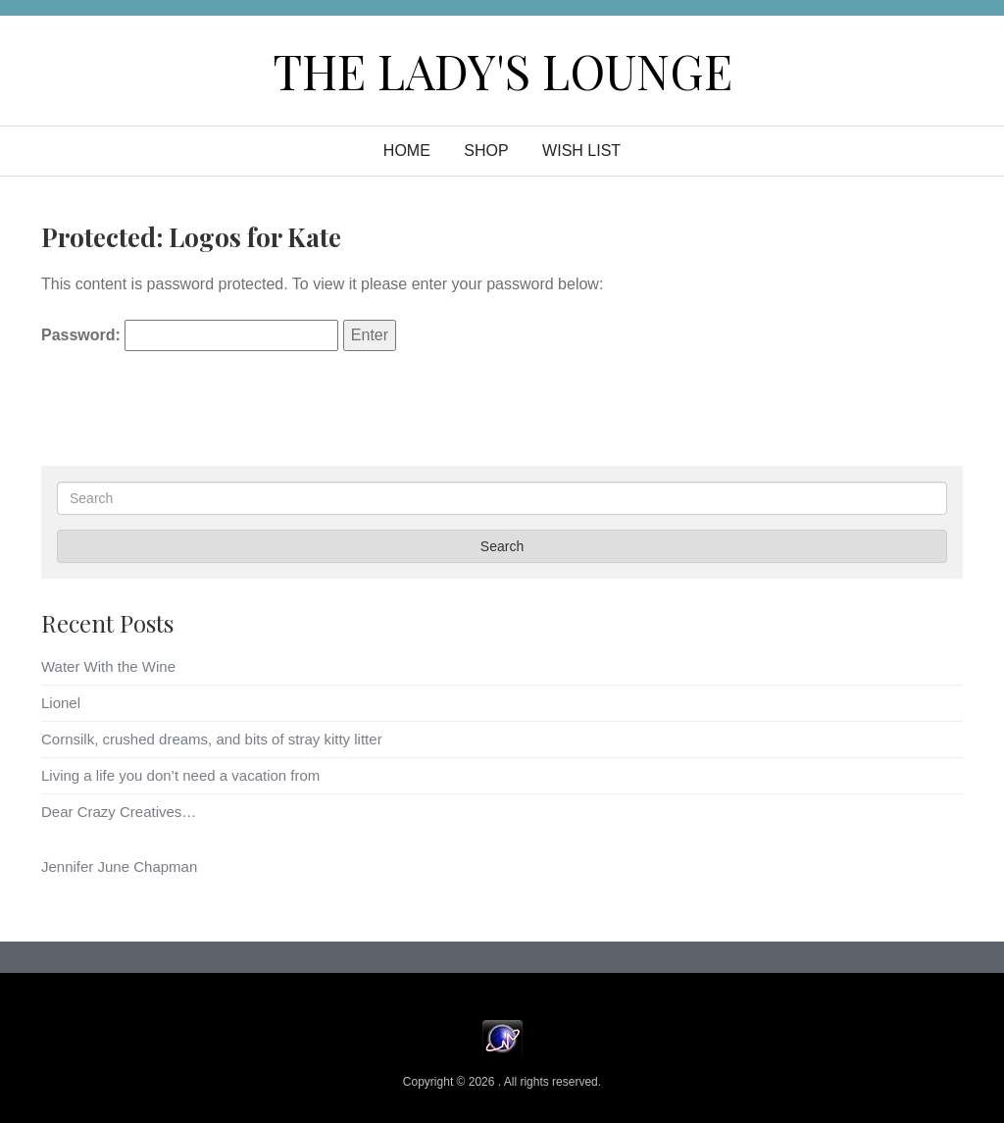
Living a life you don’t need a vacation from (180, 775)
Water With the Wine (108, 666)
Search (502, 546)
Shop (486, 150)
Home (406, 150)
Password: (189, 335)
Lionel (60, 702)
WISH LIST (581, 150)
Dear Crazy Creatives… (118, 811)
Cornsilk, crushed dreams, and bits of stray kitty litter (211, 739)
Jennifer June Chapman (119, 866)
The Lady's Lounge (502, 70)
